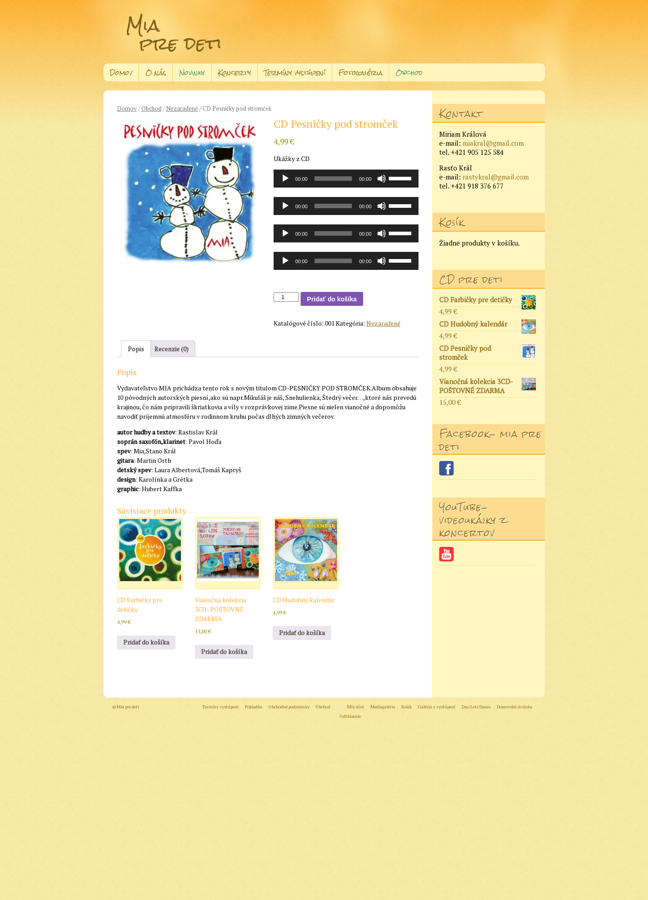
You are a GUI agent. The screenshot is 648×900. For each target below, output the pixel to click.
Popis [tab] (136, 349)
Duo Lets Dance (476, 707)
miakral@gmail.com (493, 143)
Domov (121, 73)
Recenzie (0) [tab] (171, 349)
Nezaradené (182, 108)
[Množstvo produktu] (286, 297)
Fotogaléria (360, 73)
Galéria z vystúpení (436, 707)
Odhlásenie (350, 716)
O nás (155, 73)
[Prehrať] (285, 178)
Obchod (409, 73)
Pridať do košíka (331, 299)
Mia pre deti (174, 34)
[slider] (333, 178)
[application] (346, 179)
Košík (406, 707)
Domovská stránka (514, 707)
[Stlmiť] (381, 178)
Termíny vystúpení (294, 73)
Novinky (192, 73)
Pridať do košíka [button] (146, 642)
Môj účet (355, 707)
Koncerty (234, 73)
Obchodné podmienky (289, 707)
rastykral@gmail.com (496, 176)
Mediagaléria (382, 707)
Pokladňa (253, 707)
